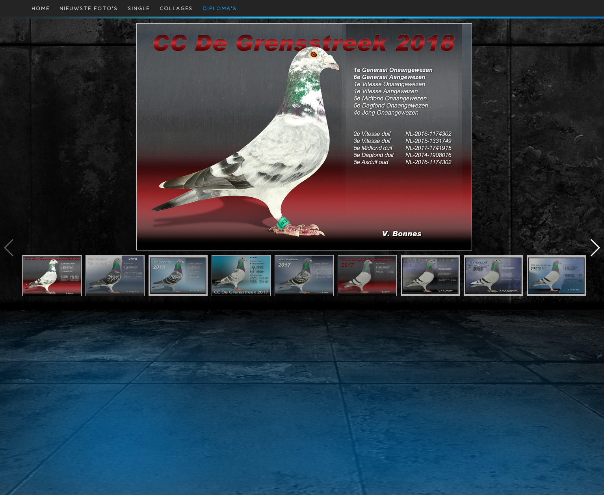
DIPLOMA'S (220, 8)
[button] (594, 247)
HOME (41, 8)
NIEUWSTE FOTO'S (88, 8)
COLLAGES (176, 8)
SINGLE (139, 8)
